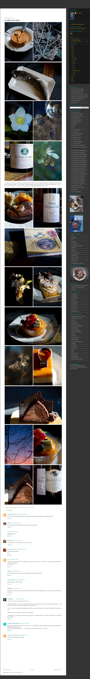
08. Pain (73, 125)
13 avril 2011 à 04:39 (24, 623)
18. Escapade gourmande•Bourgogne (79, 154)
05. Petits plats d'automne (76, 120)
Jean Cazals (74, 305)
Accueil (32, 669)
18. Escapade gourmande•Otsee (78, 175)
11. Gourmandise (23, 507)
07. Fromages (74, 123)
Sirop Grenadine (11, 579)
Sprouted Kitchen (75, 357)
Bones (72, 235)
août (74, 61)
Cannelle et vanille (75, 324)
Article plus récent (7, 669)
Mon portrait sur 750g (75, 100)
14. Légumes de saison (76, 137)
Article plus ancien (57, 669)
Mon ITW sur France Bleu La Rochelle (79, 96)
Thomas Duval (74, 307)
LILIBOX (9, 522)
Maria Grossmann (75, 311)
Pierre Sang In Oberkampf (76, 245)
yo (8, 531)
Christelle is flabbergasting (76, 326)
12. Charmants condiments (77, 133)
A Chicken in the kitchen (76, 318)
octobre (74, 59)
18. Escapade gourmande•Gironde (78, 166)
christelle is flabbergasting (13, 623)
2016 (72, 47)
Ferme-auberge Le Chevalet (77, 263)
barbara (9, 571)
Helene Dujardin (74, 297)
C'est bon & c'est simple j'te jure (78, 287)
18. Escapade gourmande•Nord (78, 171)
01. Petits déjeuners (75, 112)
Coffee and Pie (74, 327)
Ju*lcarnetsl (73, 335)
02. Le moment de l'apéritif (76, 114)
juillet (74, 63)
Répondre (9, 518)
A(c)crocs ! (73, 320)
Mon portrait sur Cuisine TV (77, 92)
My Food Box (74, 345)
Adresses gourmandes (76, 40)
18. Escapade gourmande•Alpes (78, 145)
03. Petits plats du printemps (77, 116)
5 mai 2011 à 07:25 (23, 635)
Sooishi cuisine (74, 355)
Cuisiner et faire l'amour (76, 331)
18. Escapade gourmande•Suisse (78, 183)
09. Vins (18, 507)
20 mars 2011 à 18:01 (20, 549)
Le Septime (73, 237)
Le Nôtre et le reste (12, 20)
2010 (72, 77)
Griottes (73, 333)
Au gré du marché (11, 549)
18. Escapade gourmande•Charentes (79, 160)
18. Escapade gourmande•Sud (77, 181)
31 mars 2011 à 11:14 (16, 588)
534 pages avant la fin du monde (78, 316)
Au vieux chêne (74, 243)
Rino (72, 239)
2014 (72, 50)
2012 (72, 54)
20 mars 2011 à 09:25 (16, 522)
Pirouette (73, 249)
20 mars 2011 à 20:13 (13, 559)
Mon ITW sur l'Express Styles (77, 88)
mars (74, 69)
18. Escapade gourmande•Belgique (78, 150)
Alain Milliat (73, 247)
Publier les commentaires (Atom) (16, 672)
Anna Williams (74, 294)
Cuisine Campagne (75, 329)
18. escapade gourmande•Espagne (78, 164)
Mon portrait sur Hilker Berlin (77, 90)
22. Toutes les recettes (76, 191)
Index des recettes (75, 38)
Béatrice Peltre (74, 303)
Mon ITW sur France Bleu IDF (77, 98)
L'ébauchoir (73, 241)
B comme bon (74, 322)
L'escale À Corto (74, 259)
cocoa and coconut (11, 514)
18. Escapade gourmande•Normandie (79, 173)
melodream (73, 289)
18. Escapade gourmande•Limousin (78, 168)
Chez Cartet (73, 251)
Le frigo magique (74, 339)
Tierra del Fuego (74, 257)
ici (30, 185)
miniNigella (9, 540)
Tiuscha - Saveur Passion (13, 635)
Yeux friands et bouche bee (77, 359)
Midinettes (73, 343)
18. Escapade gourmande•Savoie (78, 179)
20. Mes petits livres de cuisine (77, 187)
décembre (75, 58)
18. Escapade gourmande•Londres (78, 170)
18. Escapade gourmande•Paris (78, 177)
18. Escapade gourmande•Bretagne (78, 156)
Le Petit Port (74, 261)
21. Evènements (74, 189)
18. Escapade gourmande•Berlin (78, 152)
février (74, 72)
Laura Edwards (74, 301)
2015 (72, 49)
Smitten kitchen (74, 353)
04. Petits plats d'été (75, 117)
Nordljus (73, 349)
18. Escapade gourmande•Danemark (79, 162)
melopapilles (7, 5)
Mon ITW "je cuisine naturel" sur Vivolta (79, 94)
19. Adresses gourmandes (76, 185)
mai (73, 67)
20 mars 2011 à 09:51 (13, 531)
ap (8, 559)
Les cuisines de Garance (76, 341)
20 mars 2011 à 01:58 (21, 514)
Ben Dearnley (74, 295)
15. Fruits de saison (75, 139)
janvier (74, 74)
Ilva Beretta (73, 299)
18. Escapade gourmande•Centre (78, 158)
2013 (72, 52)
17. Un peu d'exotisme (76, 143)
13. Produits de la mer (30, 507)
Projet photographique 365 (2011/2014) (79, 285)
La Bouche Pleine (75, 337)
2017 (72, 45)
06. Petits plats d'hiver (12, 507)
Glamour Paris (74, 102)
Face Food (73, 309)
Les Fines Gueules (75, 253)
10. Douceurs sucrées (76, 129)
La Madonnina (74, 255)
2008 (72, 80)
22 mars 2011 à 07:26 (16, 571)
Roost (72, 351)
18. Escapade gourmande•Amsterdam (79, 147)
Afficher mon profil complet (77, 24)
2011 (72, 56)
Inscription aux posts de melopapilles (77, 28)
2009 (72, 79)
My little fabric (74, 347)
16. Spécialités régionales (76, 141)
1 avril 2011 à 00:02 (20, 598)
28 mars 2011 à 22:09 (20, 579)
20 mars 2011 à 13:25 (17, 540)
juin (73, 65)
